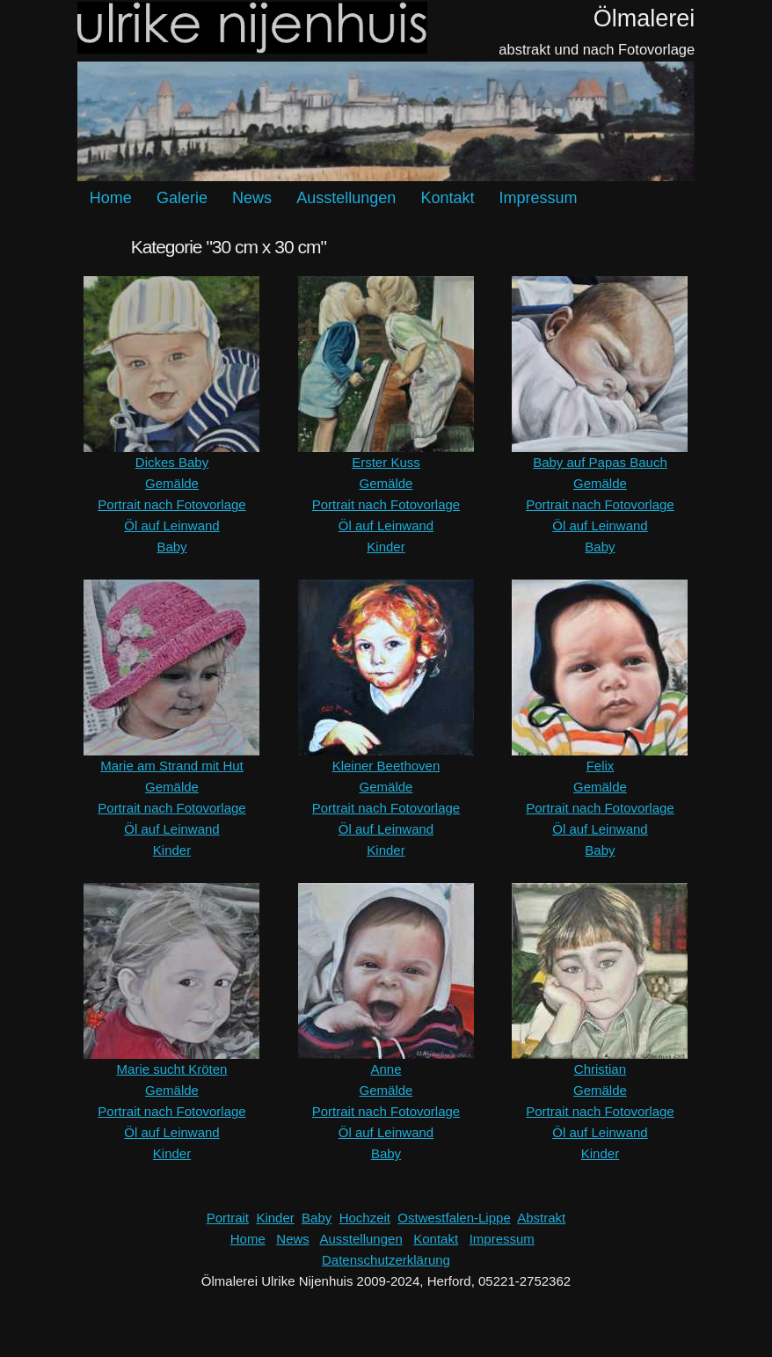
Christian (600, 1069)
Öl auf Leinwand (171, 525)
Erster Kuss (386, 462)
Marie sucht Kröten (172, 1069)
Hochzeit (364, 1217)
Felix (600, 765)
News (252, 198)
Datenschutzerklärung (386, 1259)
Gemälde (172, 483)
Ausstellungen (346, 198)
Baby (171, 546)
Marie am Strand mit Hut (172, 765)
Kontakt (447, 198)
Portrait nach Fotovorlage (171, 504)
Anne (385, 1069)
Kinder (385, 546)
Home (111, 198)
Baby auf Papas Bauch (600, 462)
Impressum (538, 198)
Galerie (182, 198)
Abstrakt (541, 1217)
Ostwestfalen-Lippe (453, 1217)
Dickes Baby (171, 462)
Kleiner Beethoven (386, 765)
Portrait (228, 1217)
